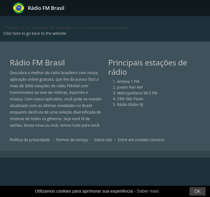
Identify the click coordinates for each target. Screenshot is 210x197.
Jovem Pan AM (130, 87)
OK (197, 191)
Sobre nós (103, 139)
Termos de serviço (72, 139)
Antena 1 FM (128, 81)
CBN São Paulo (130, 98)
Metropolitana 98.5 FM (137, 92)
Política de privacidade (30, 139)
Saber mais (148, 191)
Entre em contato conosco (141, 139)
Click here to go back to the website (34, 33)
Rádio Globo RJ (130, 104)
